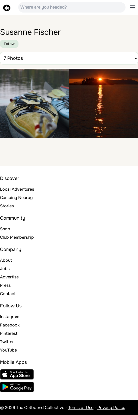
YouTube (8, 350)
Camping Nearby (16, 197)
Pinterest (8, 333)
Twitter (7, 341)
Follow (9, 44)
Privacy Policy (111, 407)
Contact (8, 293)
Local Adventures (17, 189)
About (6, 260)
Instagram (9, 316)
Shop (5, 229)
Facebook (10, 325)
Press (5, 285)
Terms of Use (80, 407)
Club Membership (17, 237)
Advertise (9, 277)
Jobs (5, 268)
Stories (7, 206)
